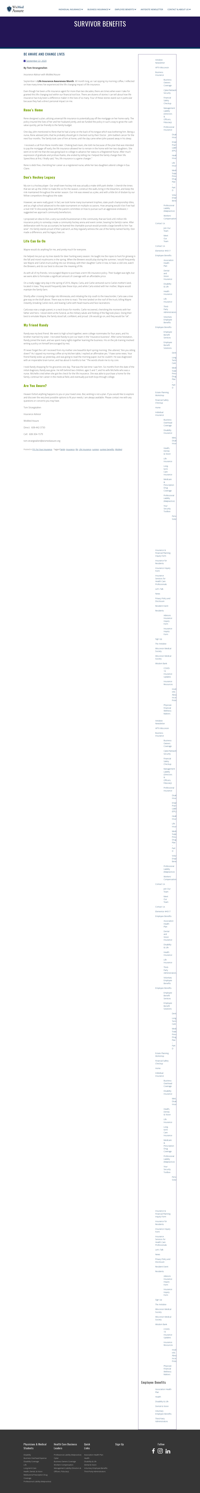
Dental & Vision (162, 1406)
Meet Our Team (166, 238)
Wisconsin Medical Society (163, 650)
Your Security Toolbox (167, 508)
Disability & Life (167, 285)
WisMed (118, 449)
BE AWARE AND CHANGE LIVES (44, 53)
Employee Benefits (124, 9)
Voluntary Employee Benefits (173, 198)
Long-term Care (30, 1468)
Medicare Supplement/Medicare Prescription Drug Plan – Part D (173, 180)
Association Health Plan (168, 263)
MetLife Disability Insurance (173, 440)
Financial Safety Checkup (167, 100)
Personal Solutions (173, 517)
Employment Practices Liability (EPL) (173, 146)
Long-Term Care (173, 360)
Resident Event (161, 606)
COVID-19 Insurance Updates (168, 672)
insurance (70, 449)
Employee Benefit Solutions (168, 345)
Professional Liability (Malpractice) (168, 208)
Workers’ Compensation (168, 217)
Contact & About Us (178, 9)
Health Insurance (173, 156)
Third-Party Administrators (168, 309)
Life (25, 1465)
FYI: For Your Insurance (42, 449)
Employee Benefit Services (168, 335)
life (77, 449)
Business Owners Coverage (168, 82)
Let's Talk (159, 589)
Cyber (56, 1458)
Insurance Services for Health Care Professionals (161, 579)
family (62, 449)
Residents (159, 610)
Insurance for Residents (161, 562)
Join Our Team (167, 229)
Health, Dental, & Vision (167, 451)
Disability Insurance (173, 136)
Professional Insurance (168, 128)
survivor (95, 449)
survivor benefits (107, 449)
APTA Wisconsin (162, 67)
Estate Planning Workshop (162, 393)
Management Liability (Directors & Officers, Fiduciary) (168, 115)
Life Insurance (85, 449)
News (157, 593)
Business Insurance (98, 9)
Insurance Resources (168, 682)
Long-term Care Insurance (168, 470)
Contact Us (160, 223)
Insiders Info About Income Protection (173, 695)
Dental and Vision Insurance (168, 274)
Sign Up (158, 639)
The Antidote (160, 643)
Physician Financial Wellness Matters (168, 709)
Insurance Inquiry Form (162, 569)
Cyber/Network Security (168, 91)
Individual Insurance (70, 9)
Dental (173, 352)
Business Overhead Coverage (168, 422)
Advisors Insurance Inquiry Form (168, 619)
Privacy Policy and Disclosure (162, 599)
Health (158, 1396)
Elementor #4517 (163, 250)
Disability (27, 1455)
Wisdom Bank (161, 663)
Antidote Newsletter (152, 9)
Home (158, 407)
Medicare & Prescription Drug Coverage (168, 485)
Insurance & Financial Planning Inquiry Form (162, 553)
